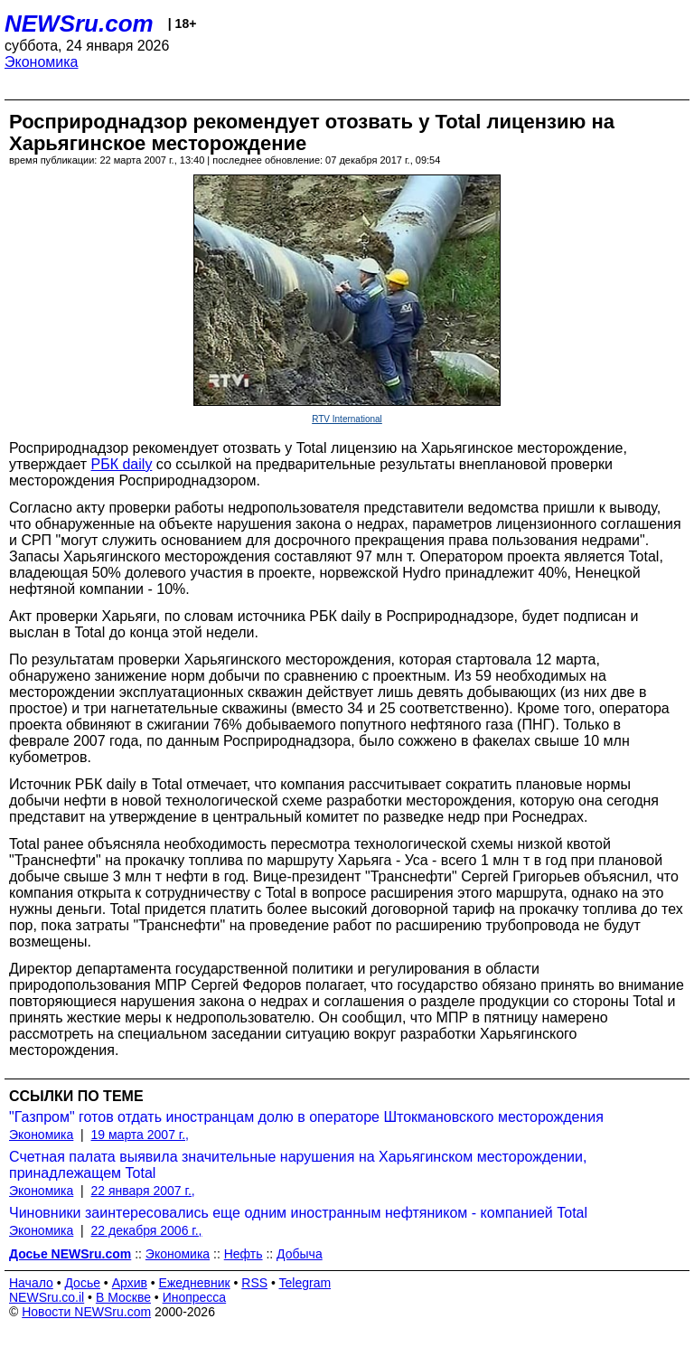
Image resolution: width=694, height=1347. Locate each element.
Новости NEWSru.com (86, 1312)
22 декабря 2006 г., (146, 1230)
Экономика (42, 62)
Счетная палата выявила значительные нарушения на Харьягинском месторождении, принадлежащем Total (297, 1165)
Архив (129, 1283)
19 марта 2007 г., (140, 1134)
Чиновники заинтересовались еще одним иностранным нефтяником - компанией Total (298, 1212)
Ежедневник (194, 1283)
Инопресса (195, 1297)
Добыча (300, 1254)
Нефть (243, 1254)
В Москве (123, 1297)
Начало (31, 1283)
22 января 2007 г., (143, 1190)
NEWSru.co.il (46, 1297)
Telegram (305, 1283)
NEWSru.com (79, 23)
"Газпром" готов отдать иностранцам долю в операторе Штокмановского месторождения (306, 1117)
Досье (82, 1283)
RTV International (347, 419)
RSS (254, 1283)
